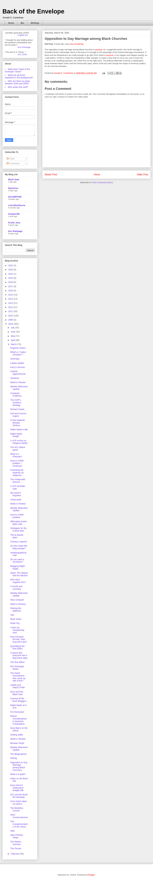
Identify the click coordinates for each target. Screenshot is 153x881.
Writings (35, 23)
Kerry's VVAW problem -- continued (17, 463)
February (15, 854)
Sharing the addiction (15, 609)
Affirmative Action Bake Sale (18, 522)
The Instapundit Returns (17, 480)
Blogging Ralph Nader (17, 567)
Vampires (14, 378)
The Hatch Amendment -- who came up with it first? (18, 677)
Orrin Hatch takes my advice (18, 802)
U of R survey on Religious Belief (18, 441)
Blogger (91, 875)
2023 (11, 269)
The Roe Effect (17, 662)
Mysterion (13, 188)
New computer (17, 600)
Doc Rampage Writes (17, 667)
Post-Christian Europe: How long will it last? (18, 639)
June (13, 331)
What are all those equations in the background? (19, 76)
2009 (11, 320)
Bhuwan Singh (17, 743)
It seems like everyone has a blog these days (19, 655)
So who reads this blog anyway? (18, 547)
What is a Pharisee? (16, 455)
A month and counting (16, 587)
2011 (11, 311)
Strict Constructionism (19, 816)
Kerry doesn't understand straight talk (17, 788)
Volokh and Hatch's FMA (17, 686)
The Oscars (15, 848)
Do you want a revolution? (17, 560)
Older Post (142, 174)
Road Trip (15, 623)
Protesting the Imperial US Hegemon (17, 472)
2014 (11, 299)
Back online (15, 619)
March (14, 344)
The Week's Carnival (15, 843)
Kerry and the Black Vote (16, 693)
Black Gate (13, 179)
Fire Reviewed (17, 712)
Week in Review (18, 382)
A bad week (15, 499)
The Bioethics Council (16, 809)
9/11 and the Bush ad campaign (19, 795)
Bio (22, 23)
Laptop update (17, 363)
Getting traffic (16, 735)
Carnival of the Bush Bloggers (18, 699)
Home (11, 23)
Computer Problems (16, 394)
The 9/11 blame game (17, 448)
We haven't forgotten (15, 494)
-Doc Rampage (23, 47)
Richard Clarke (17, 409)
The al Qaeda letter (16, 536)
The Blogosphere (18, 754)
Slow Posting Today (16, 836)
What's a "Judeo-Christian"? (18, 353)
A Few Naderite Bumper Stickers (17, 423)
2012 (11, 307)
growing (98, 49)
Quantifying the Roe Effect (17, 647)
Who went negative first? (18, 580)
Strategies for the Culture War (18, 529)
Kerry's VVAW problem (17, 516)
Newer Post (51, 174)
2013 (11, 303)
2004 (11, 324)
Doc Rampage (15, 231)
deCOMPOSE (15, 197)
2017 (11, 286)
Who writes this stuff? (18, 87)
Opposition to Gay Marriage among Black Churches (18, 766)
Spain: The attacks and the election (19, 574)
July (13, 327)
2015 (11, 294)
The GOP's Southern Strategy (15, 402)
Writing (13, 758)
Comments (13, 163)
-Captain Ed (22, 35)
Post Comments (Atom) (102, 182)
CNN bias (14, 359)
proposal (109, 55)
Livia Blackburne (16, 205)
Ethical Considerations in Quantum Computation (18, 720)
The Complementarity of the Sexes (19, 824)
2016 (11, 290)
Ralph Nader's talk (19, 429)
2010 (11, 315)
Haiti (12, 831)
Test (12, 615)
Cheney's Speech (18, 541)
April (13, 340)
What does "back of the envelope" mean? (17, 70)
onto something (76, 44)
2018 (11, 282)
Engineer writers (18, 348)
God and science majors (18, 414)
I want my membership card (17, 630)
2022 (11, 274)
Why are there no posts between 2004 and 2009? (17, 82)
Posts (11, 158)
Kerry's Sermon (17, 367)
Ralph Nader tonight (16, 435)
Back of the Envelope (33, 11)
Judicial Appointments (18, 372)
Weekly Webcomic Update (19, 387)
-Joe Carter (22, 54)
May (13, 336)
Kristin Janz (14, 222)
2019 (11, 278)
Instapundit (14, 214)
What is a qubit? (18, 774)
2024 (11, 265)
